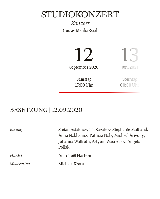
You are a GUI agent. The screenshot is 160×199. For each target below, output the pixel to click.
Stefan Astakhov (72, 129)
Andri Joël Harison (74, 155)
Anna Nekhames (73, 135)
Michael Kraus (71, 164)
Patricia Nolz (101, 135)
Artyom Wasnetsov (108, 141)
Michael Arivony (129, 135)
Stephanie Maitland (129, 129)
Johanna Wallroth (74, 141)
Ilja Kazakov (100, 129)
